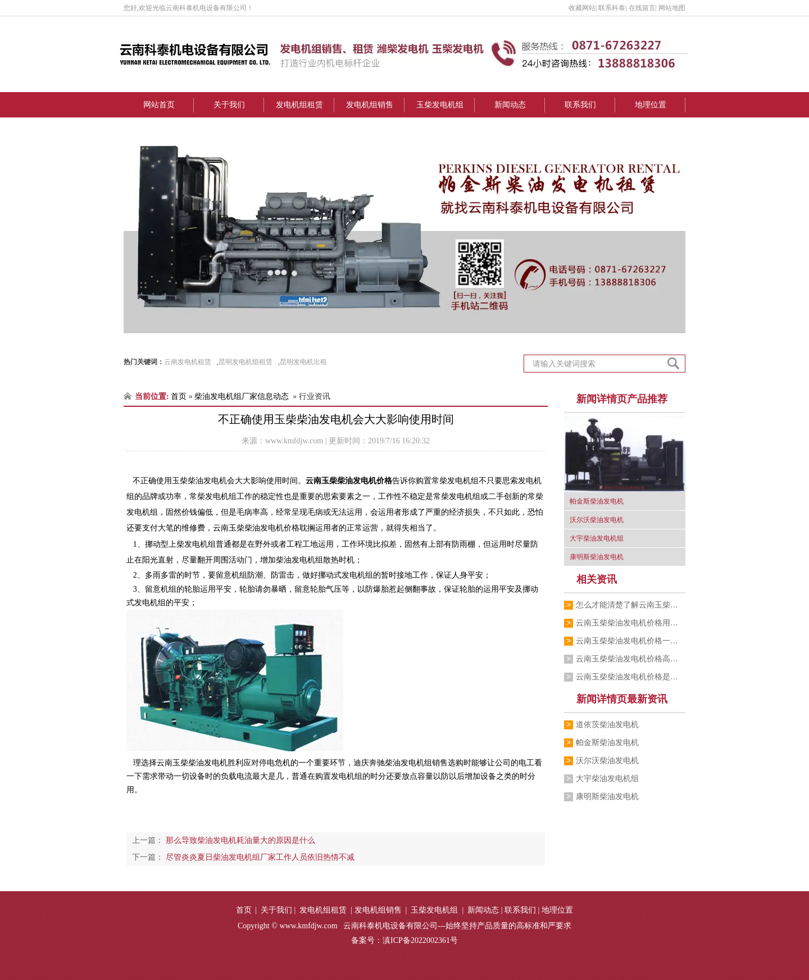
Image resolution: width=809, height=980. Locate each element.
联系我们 (580, 105)
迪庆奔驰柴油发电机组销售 (400, 763)
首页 (179, 396)
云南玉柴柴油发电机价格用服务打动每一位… (630, 623)
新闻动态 (510, 105)
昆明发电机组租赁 (245, 362)
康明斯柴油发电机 (607, 796)
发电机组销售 (369, 105)
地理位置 (650, 105)
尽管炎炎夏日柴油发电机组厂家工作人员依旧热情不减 (258, 857)
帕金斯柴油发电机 (607, 742)
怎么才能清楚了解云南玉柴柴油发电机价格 (630, 605)
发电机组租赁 (299, 105)
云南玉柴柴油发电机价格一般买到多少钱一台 (630, 641)
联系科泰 (611, 8)
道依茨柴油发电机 (607, 724)
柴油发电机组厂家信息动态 (241, 396)
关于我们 (229, 105)
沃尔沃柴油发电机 (607, 760)
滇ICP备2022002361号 (420, 940)
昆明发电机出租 (303, 362)
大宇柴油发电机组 (607, 778)
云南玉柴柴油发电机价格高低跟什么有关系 (630, 659)
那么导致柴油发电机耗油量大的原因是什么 (239, 840)
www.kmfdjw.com (294, 441)
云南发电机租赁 (187, 362)
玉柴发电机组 (439, 105)
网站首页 (159, 105)
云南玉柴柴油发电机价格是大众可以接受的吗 (630, 677)
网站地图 (671, 8)
